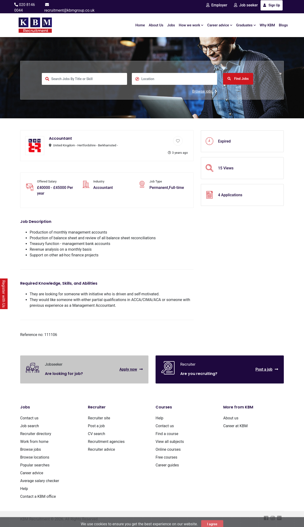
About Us (156, 25)
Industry (98, 181)
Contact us (29, 418)
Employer (216, 5)
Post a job (266, 369)
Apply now (131, 369)
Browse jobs (204, 91)
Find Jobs (238, 79)
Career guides (167, 465)
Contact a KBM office (38, 496)
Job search (29, 426)
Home (140, 25)
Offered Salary (47, 181)
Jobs (171, 25)
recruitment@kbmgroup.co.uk (69, 10)
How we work (191, 25)
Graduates (246, 25)
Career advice (219, 25)
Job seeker (246, 5)
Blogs (283, 25)
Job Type (155, 181)
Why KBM (267, 25)
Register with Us (3, 293)
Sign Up (271, 5)
